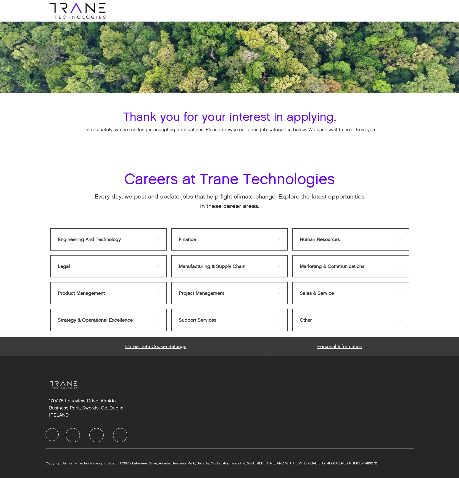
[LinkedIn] (73, 435)
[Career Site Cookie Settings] (155, 346)
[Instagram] (120, 435)
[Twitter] (96, 435)
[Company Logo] (77, 10)
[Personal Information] (339, 346)
